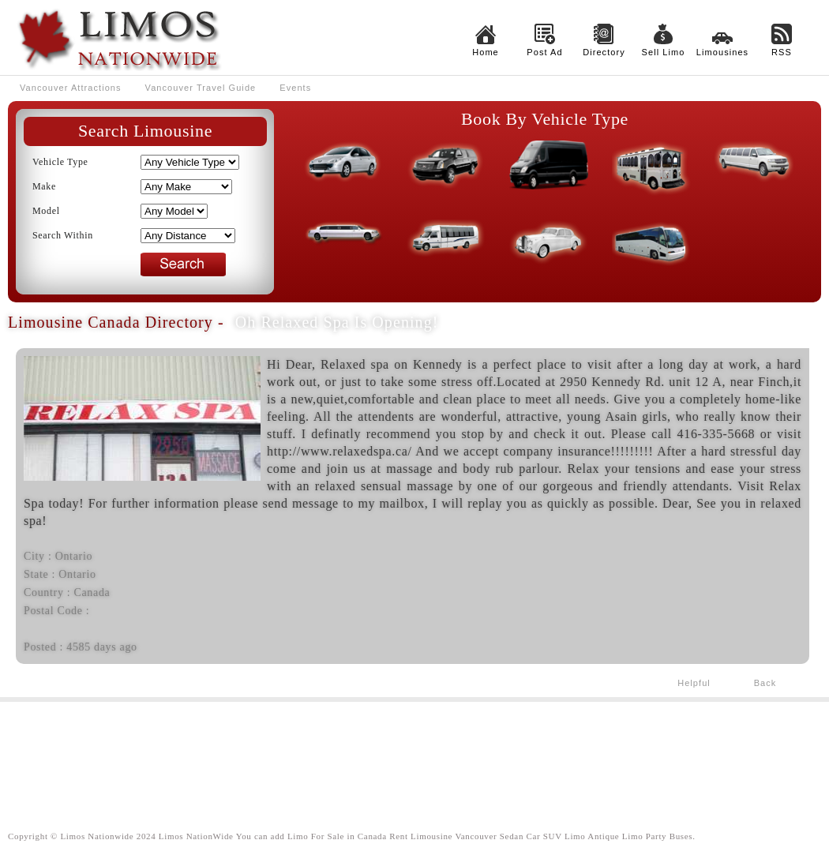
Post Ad (544, 52)
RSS (781, 52)
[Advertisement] (414, 753)
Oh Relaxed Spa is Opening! (337, 322)
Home (485, 52)
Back (765, 683)
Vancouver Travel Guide (201, 87)
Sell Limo (663, 52)
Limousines (722, 52)
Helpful (694, 683)
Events (295, 87)
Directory (604, 52)
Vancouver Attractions (71, 87)
